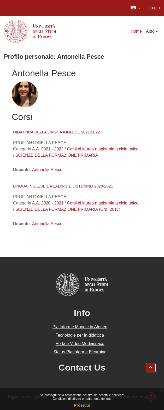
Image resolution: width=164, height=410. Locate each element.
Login (155, 7)
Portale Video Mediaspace (80, 343)
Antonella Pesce (47, 169)
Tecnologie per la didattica (80, 335)
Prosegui (82, 405)
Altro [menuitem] (150, 31)
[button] (135, 8)
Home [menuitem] (136, 31)
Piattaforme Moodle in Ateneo (79, 327)
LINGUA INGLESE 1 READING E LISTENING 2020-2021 (63, 186)
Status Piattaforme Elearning (80, 352)
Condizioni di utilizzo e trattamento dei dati (82, 399)
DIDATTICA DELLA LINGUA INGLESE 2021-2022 (56, 132)
